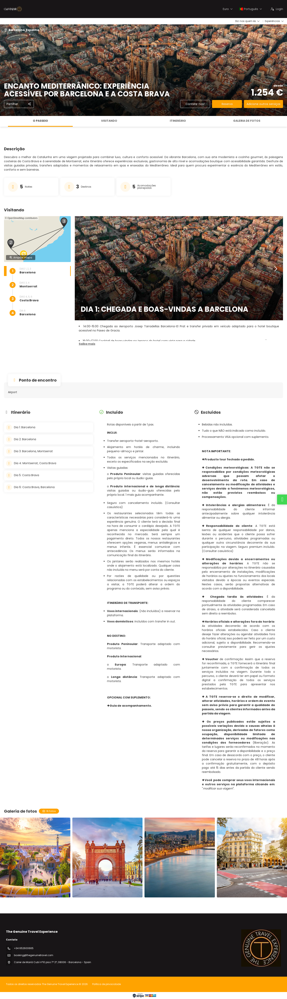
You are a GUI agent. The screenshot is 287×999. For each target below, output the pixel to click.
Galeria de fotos (246, 121)
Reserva (227, 104)
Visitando (109, 121)
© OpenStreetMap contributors (21, 218)
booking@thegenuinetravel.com (33, 955)
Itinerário (178, 121)
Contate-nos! (195, 104)
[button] (11, 243)
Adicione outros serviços (263, 104)
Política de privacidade (106, 984)
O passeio (40, 121)
